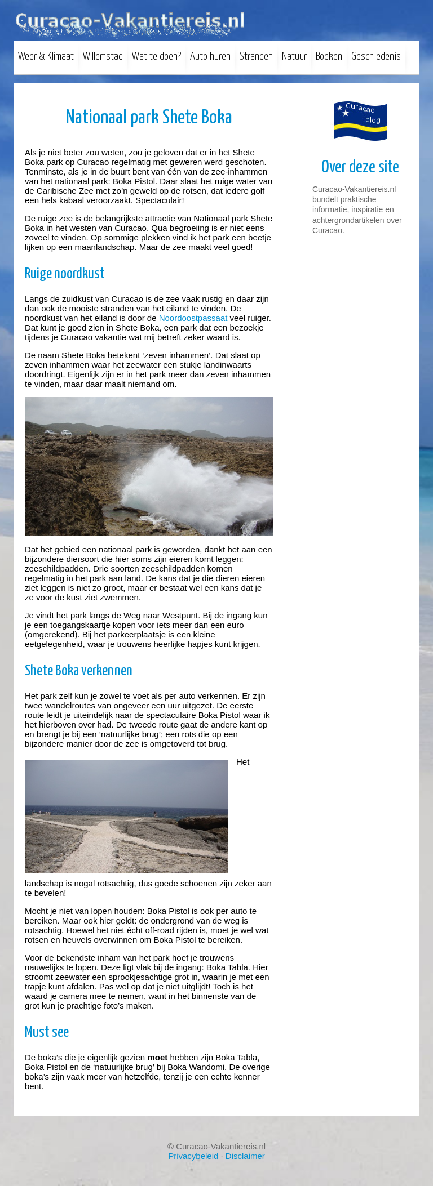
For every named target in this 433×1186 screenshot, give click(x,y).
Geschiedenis (376, 56)
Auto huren (210, 56)
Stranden (256, 56)
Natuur (294, 56)
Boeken (329, 56)
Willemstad (103, 56)
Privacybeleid (193, 1156)
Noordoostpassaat (193, 318)
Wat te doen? (156, 56)
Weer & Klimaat (46, 56)
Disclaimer (245, 1156)
